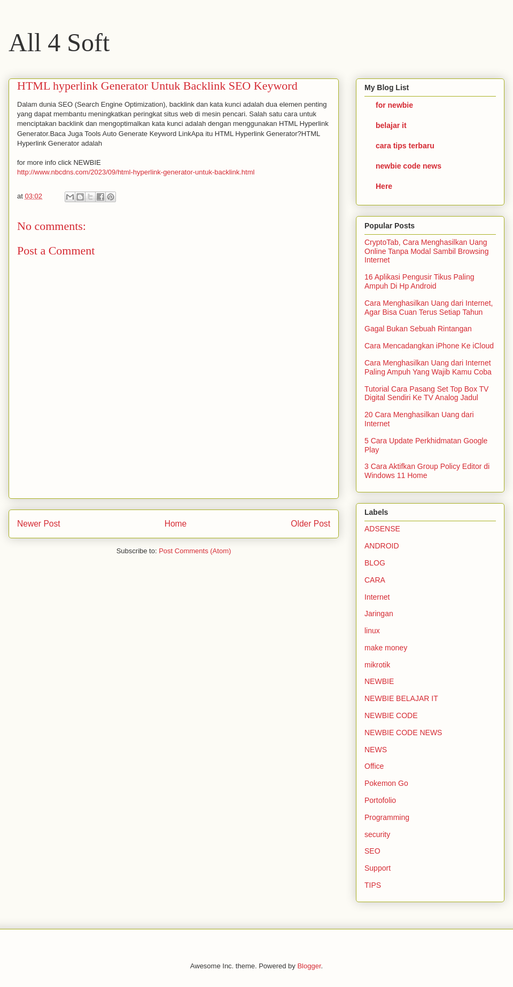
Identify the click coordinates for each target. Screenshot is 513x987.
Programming (386, 817)
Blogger (309, 966)
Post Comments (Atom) (195, 551)
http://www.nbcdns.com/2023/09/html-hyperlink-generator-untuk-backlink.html (135, 172)
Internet (377, 597)
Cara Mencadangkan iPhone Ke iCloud (429, 345)
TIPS (372, 885)
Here (384, 186)
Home (176, 523)
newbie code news (408, 166)
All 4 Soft (59, 42)
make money (385, 647)
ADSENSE (382, 528)
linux (372, 630)
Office (374, 766)
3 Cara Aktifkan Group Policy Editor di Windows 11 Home (426, 471)
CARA (374, 580)
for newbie (394, 105)
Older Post (310, 523)
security (377, 834)
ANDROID (381, 546)
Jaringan (378, 613)
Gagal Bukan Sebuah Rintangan (418, 328)
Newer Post (38, 523)
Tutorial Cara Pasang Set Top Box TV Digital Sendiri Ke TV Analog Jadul (426, 393)
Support (377, 868)
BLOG (374, 563)
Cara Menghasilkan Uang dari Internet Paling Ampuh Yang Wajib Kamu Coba (428, 367)
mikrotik (377, 664)
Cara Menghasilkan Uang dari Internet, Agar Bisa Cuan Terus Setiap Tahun (428, 307)
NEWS (375, 749)
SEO (372, 851)
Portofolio (380, 800)
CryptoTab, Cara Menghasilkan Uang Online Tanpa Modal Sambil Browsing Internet (426, 251)
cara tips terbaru (405, 145)
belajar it (391, 125)
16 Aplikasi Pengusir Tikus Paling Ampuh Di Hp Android (419, 281)
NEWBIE (379, 681)
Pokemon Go (386, 783)
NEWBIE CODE (391, 715)
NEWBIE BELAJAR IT (401, 698)
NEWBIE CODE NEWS (403, 732)
